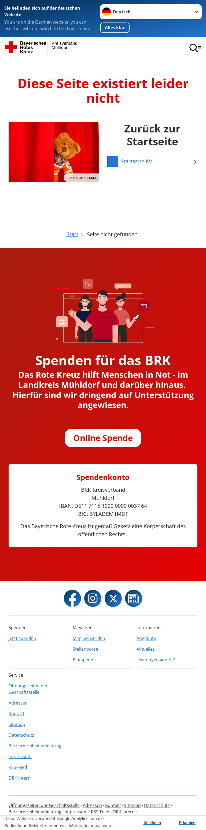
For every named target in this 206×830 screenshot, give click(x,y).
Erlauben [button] (187, 823)
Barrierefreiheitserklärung (35, 746)
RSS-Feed (18, 767)
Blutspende (84, 660)
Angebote (146, 638)
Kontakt (16, 714)
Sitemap (17, 724)
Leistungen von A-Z (156, 660)
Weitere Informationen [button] (90, 826)
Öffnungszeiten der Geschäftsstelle (28, 689)
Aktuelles (146, 649)
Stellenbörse (85, 649)
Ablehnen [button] (152, 823)
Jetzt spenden (22, 638)
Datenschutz (21, 735)
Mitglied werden (89, 638)
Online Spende (103, 437)
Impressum (20, 756)
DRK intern (20, 778)
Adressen (18, 703)
